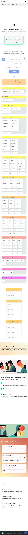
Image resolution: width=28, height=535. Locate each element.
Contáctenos (19, 533)
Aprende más (18, 37)
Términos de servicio (9, 532)
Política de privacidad (15, 40)
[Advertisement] (14, 13)
